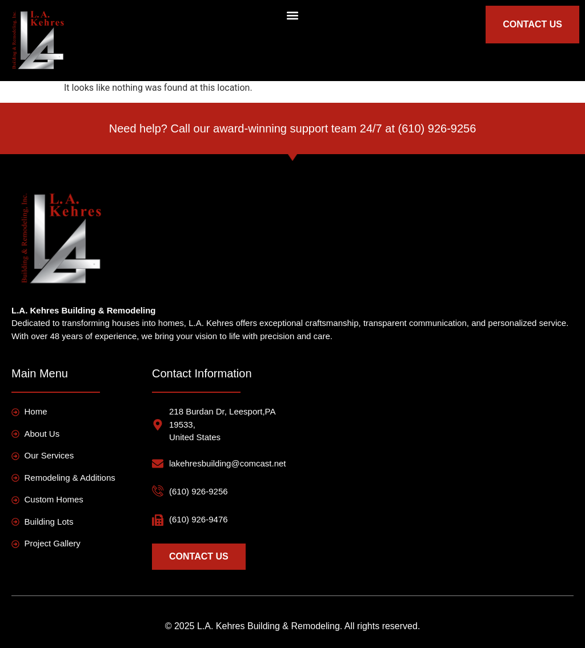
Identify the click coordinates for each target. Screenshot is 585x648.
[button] (292, 15)
